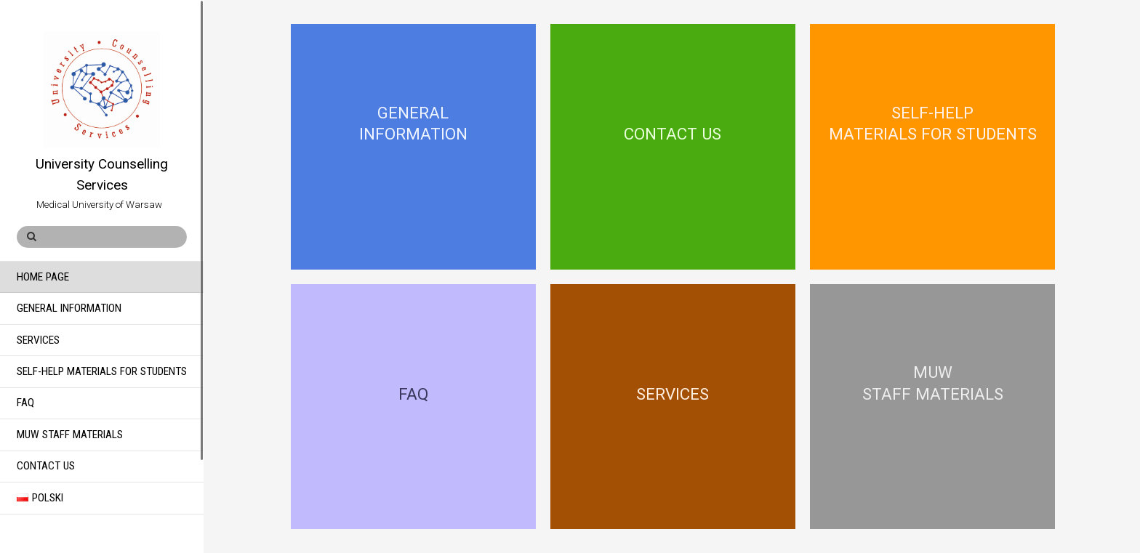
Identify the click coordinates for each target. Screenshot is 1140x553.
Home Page (43, 276)
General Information (69, 308)
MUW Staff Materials (70, 434)
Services (38, 340)
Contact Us (46, 465)
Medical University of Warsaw (89, 204)
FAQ (25, 402)
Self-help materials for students (102, 371)
